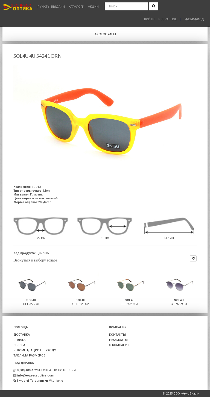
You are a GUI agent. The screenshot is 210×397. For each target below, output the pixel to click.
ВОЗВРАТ (20, 345)
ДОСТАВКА (21, 334)
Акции (93, 6)
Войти (149, 19)
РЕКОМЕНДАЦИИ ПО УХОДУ (34, 350)
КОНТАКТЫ (117, 334)
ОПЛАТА (19, 340)
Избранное (167, 19)
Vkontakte (56, 380)
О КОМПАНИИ (119, 345)
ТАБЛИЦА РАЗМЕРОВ (29, 355)
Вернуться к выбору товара (35, 260)
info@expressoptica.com (35, 375)
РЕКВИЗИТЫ (118, 340)
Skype (21, 380)
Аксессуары (105, 34)
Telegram (37, 380)
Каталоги (76, 6)
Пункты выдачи (51, 6)
